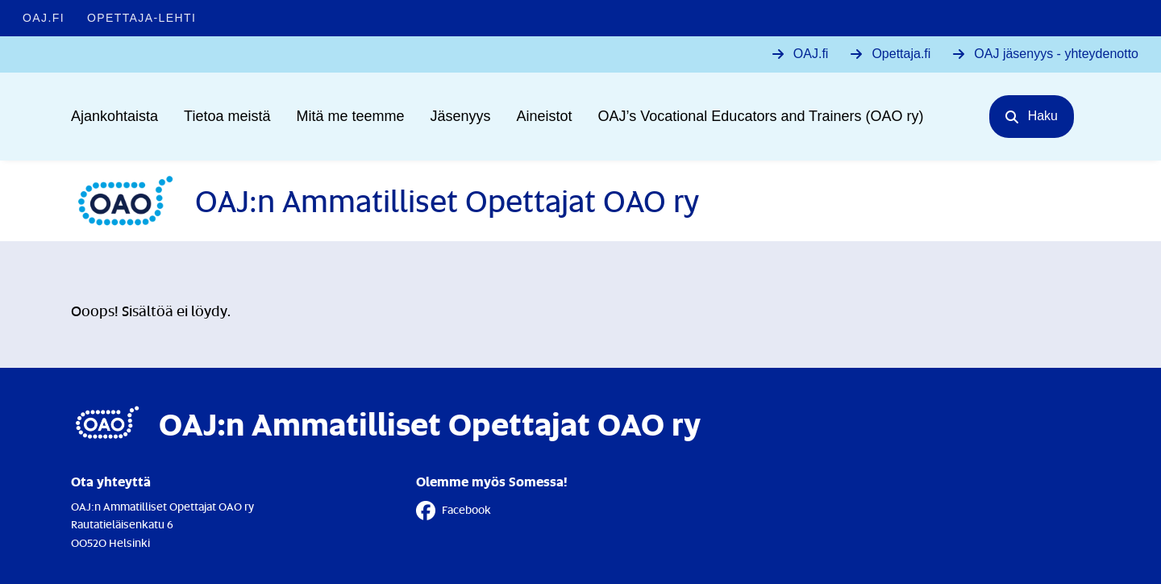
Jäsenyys (461, 116)
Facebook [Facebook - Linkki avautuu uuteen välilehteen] (453, 510)
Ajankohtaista (114, 116)
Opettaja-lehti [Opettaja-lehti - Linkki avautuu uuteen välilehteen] (141, 17)
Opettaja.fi (901, 53)
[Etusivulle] (385, 201)
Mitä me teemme (350, 116)
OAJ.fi (811, 53)
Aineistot (544, 116)
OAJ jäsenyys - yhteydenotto (1056, 53)
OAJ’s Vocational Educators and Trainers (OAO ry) (761, 116)
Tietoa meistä (227, 116)
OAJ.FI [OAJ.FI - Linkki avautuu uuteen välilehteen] (43, 17)
